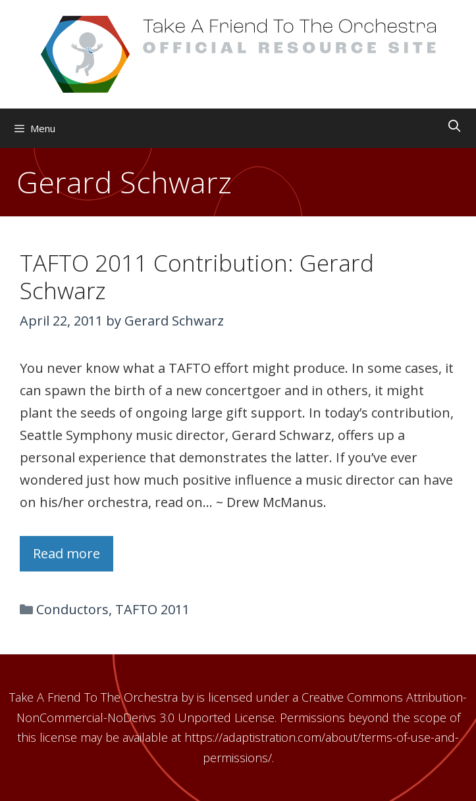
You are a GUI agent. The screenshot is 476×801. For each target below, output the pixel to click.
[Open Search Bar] (454, 126)
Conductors (72, 609)
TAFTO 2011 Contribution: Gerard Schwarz (197, 276)
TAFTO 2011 (152, 609)
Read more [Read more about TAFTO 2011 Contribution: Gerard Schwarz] (66, 553)
